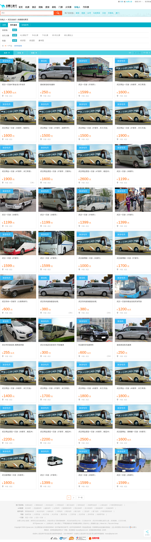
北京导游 (82, 514)
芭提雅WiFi (38, 508)
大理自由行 (60, 505)
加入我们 (58, 523)
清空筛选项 (18, 46)
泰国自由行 (39, 505)
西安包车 (68, 511)
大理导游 (37, 514)
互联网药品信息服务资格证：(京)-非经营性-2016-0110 (110, 527)
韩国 (83, 13)
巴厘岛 (110, 13)
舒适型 (32, 40)
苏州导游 (91, 514)
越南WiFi (47, 508)
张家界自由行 (92, 505)
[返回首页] (8, 5)
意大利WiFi (88, 508)
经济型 (23, 40)
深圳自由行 (81, 505)
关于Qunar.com (38, 523)
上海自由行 (104, 505)
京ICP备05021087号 (61, 527)
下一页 (80, 497)
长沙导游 (55, 514)
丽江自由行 (70, 505)
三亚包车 (86, 511)
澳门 (117, 13)
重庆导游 (64, 514)
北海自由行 (29, 505)
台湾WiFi (56, 508)
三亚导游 (73, 514)
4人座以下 (24, 35)
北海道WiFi (110, 508)
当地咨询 (24, 25)
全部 (4, 25)
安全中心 (86, 523)
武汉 (14, 30)
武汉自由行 (12, 20)
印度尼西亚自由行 (116, 505)
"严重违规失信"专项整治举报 (72, 523)
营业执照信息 (86, 527)
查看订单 (138, 2)
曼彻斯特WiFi (66, 508)
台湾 (89, 13)
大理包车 (59, 511)
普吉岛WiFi (78, 508)
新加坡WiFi (99, 508)
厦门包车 (95, 511)
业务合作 (50, 523)
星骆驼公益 (95, 523)
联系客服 (148, 2)
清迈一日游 (29, 517)
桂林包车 (50, 511)
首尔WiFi (28, 508)
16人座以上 (68, 35)
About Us (103, 523)
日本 (104, 13)
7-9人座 (45, 35)
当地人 (2, 20)
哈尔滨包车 (41, 511)
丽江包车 (77, 511)
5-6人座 (35, 35)
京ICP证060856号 (75, 527)
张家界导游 (100, 514)
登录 (121, 2)
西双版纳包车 (29, 511)
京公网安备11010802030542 (44, 527)
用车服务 (13, 25)
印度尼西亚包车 (106, 511)
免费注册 (129, 2)
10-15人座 (56, 35)
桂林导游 (28, 514)
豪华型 (41, 40)
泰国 (77, 13)
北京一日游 (39, 517)
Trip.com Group (113, 523)
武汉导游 (46, 514)
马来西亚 (96, 13)
